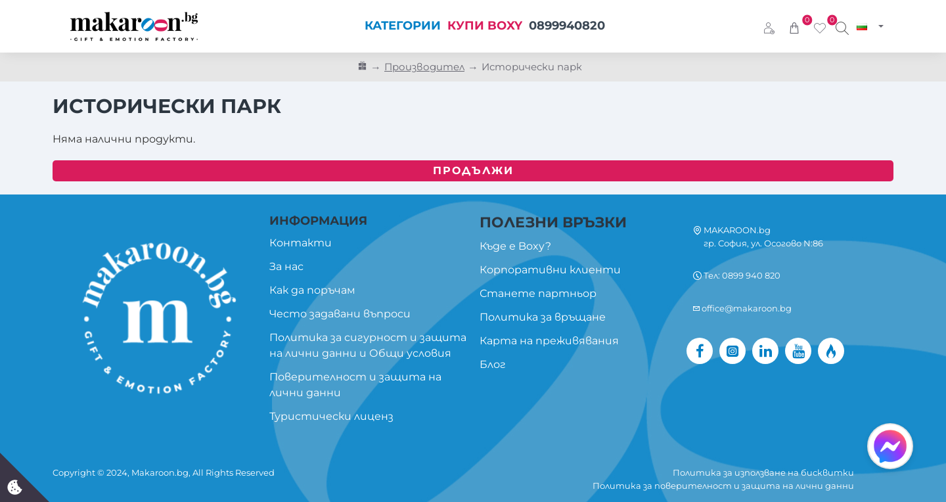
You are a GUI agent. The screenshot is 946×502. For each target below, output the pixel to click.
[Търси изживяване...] (842, 26)
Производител (424, 66)
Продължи (473, 170)
